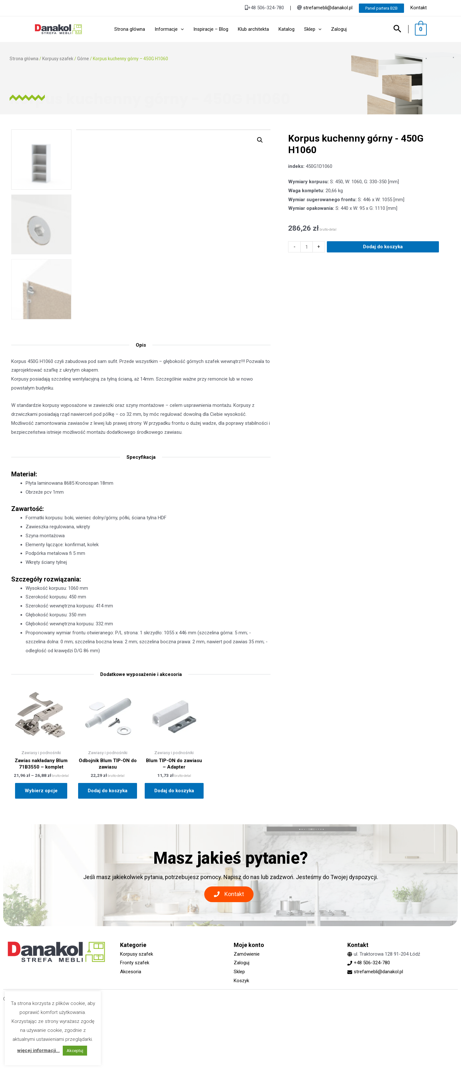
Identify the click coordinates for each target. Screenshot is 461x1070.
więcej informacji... (38, 1050)
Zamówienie (247, 954)
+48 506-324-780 (372, 963)
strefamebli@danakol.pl (327, 8)
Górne (83, 58)
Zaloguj (241, 963)
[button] (229, 894)
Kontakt (418, 8)
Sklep (239, 972)
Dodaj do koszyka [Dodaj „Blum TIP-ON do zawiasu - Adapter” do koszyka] (174, 791)
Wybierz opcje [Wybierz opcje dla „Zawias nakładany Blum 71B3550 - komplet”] (41, 791)
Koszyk (241, 981)
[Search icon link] (401, 29)
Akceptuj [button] (75, 1050)
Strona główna (24, 58)
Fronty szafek (134, 963)
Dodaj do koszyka (383, 273)
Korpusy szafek (57, 58)
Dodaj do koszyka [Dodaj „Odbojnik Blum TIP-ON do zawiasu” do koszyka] (107, 791)
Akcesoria (130, 972)
